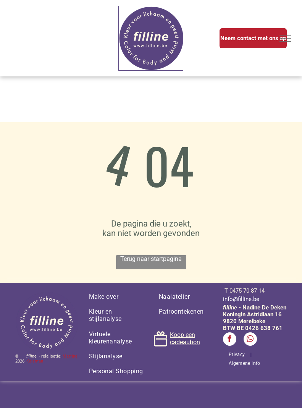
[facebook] (229, 340)
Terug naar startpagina (151, 258)
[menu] (285, 38)
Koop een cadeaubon (185, 338)
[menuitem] (116, 296)
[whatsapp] (250, 340)
